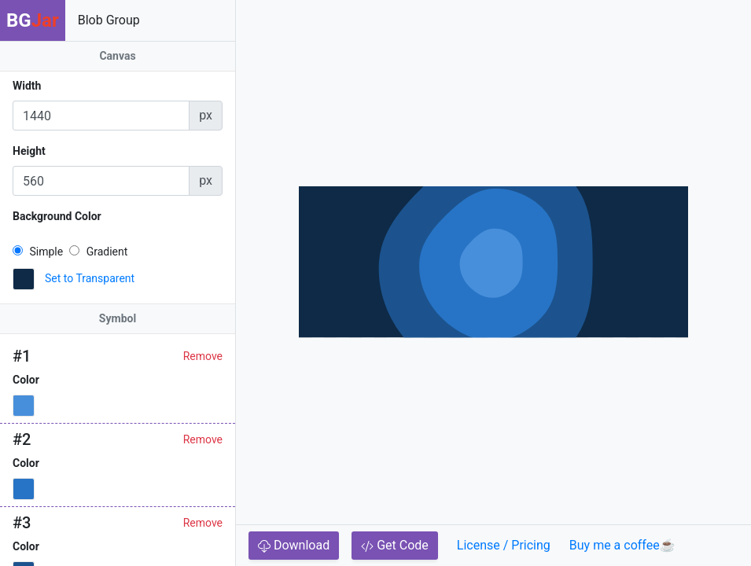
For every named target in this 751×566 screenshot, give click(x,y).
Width (27, 85)
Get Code (395, 545)
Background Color (57, 216)
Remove (203, 356)
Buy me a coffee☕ (622, 545)
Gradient (98, 251)
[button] (24, 279)
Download (293, 545)
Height (29, 151)
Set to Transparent (89, 278)
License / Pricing (503, 545)
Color (26, 379)
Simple (38, 251)
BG (32, 20)
